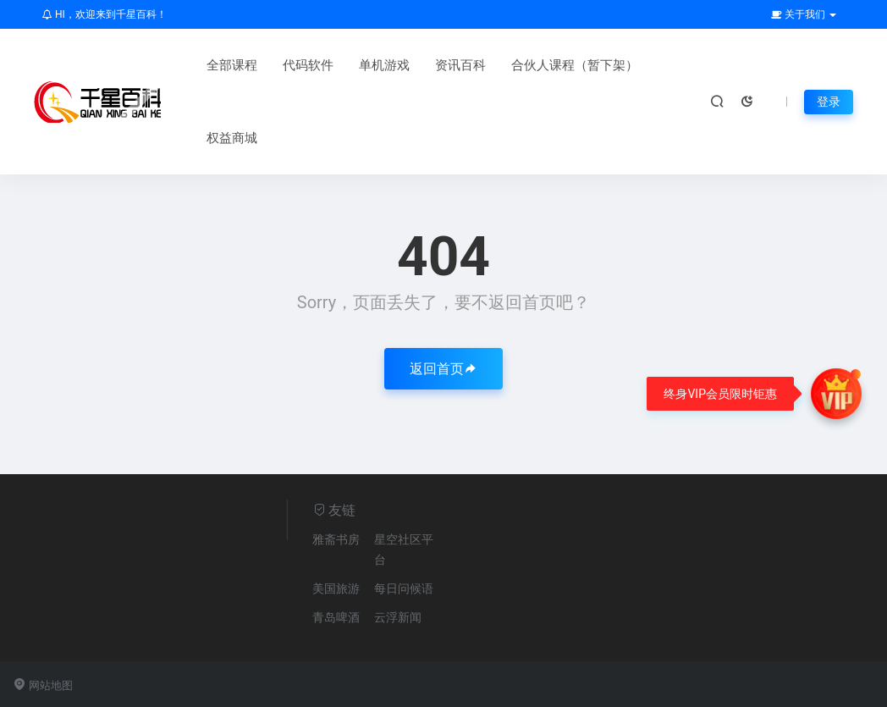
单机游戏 (384, 65)
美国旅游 (336, 588)
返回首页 (443, 369)
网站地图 (43, 685)
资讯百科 (460, 65)
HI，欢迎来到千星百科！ (104, 14)
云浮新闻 (397, 617)
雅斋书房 (336, 539)
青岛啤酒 (336, 617)
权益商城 (232, 138)
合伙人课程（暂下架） (574, 65)
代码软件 (308, 65)
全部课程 (232, 65)
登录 (828, 101)
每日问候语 (403, 588)
